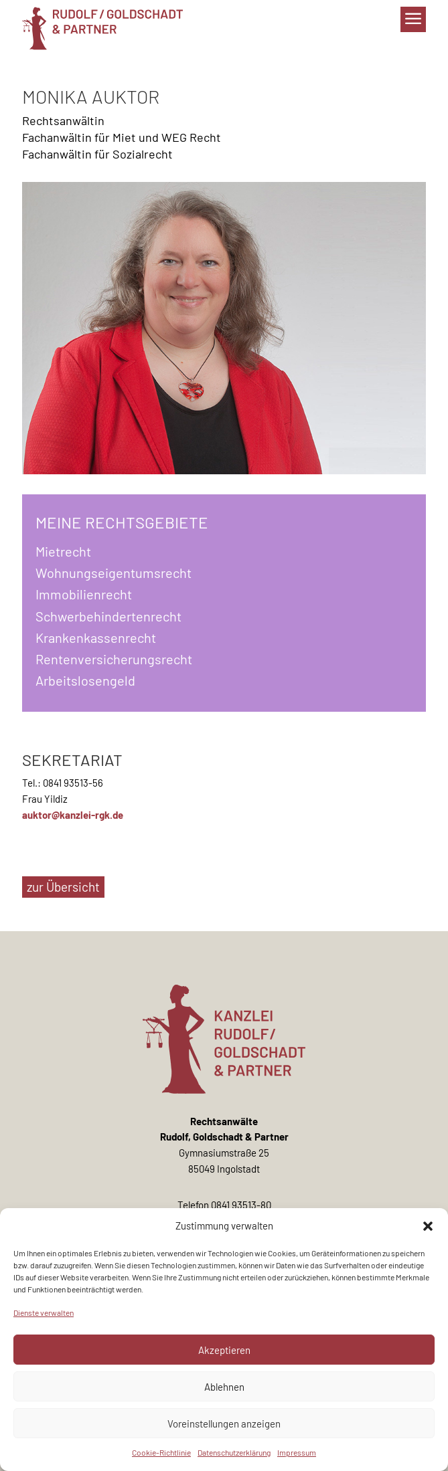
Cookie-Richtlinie (161, 1452)
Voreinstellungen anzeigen (224, 1423)
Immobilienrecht (83, 594)
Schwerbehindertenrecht (108, 616)
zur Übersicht (63, 886)
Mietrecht (63, 551)
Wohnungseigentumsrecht (113, 573)
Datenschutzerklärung (234, 1452)
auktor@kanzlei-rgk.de (72, 815)
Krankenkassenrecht (95, 637)
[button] (428, 1226)
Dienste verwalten (43, 1312)
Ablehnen (224, 1387)
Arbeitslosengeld (85, 680)
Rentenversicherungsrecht (113, 659)
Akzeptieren (224, 1350)
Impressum (296, 1452)
